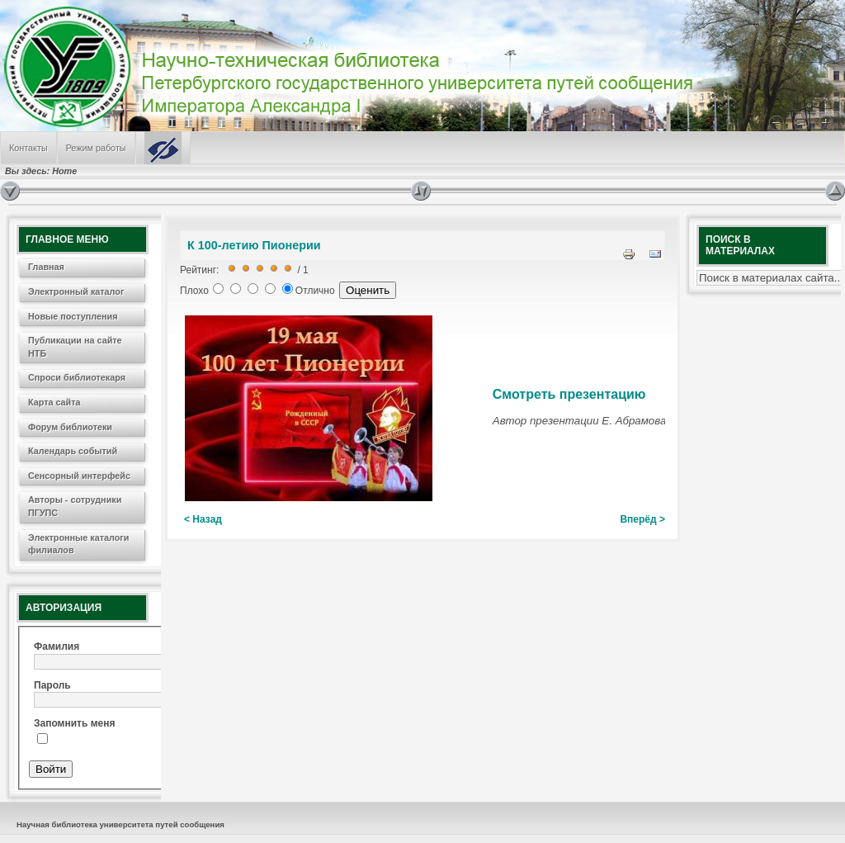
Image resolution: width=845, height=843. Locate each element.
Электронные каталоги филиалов (78, 544)
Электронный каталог (76, 291)
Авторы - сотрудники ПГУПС (74, 506)
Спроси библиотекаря (76, 377)
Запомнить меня (75, 723)
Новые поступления (73, 316)
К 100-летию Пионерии (254, 245)
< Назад (203, 519)
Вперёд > (642, 519)
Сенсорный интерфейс (79, 476)
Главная (46, 267)
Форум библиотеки (70, 427)
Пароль (52, 685)
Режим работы (96, 148)
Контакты (28, 148)
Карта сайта (54, 402)
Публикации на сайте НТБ (75, 346)
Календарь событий (72, 451)
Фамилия (56, 646)
